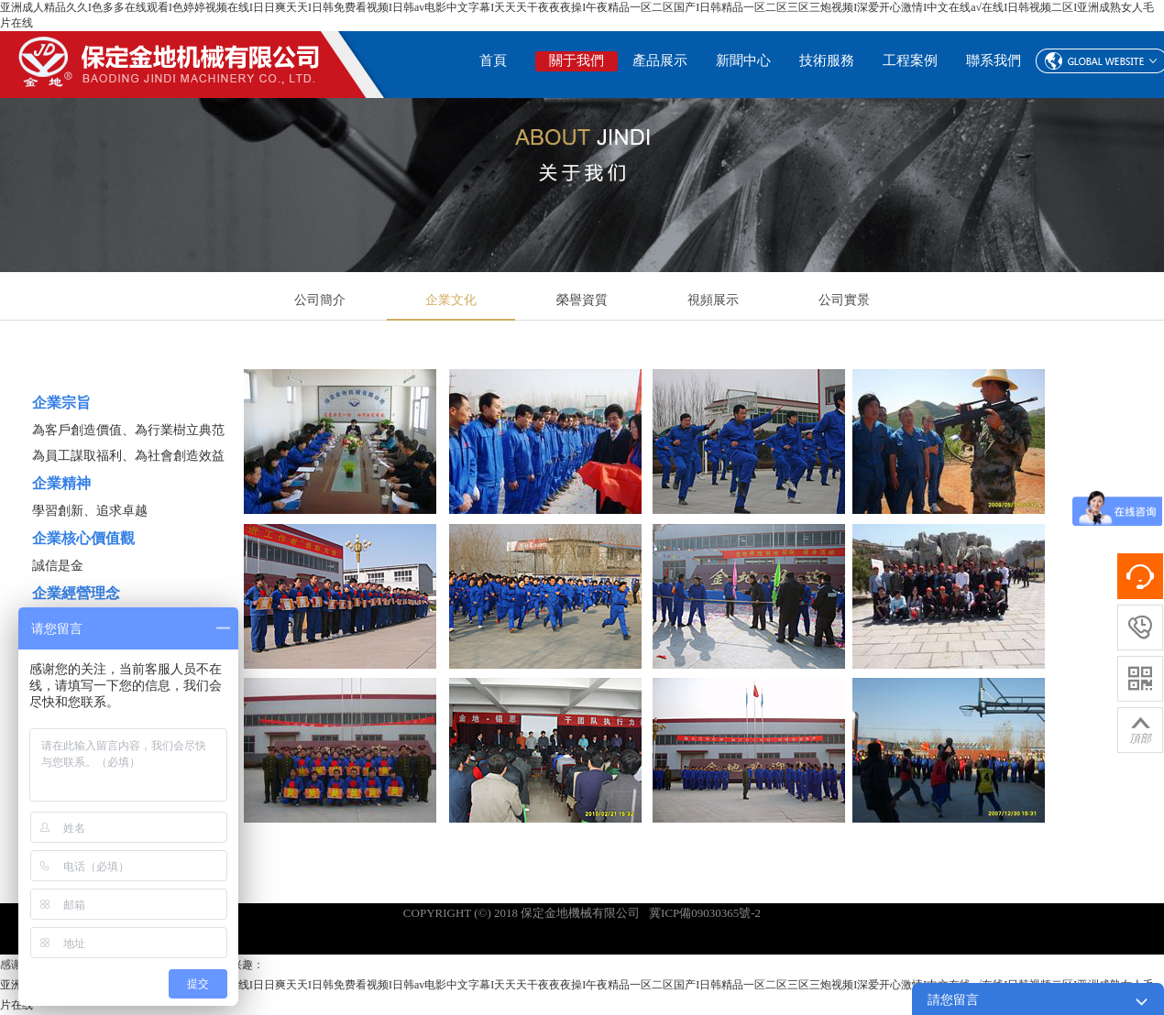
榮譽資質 (582, 300)
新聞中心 (743, 60)
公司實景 (844, 300)
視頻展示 (713, 300)
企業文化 (451, 300)
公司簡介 (320, 300)
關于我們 (576, 60)
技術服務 (826, 60)
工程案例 (910, 60)
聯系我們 (993, 60)
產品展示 (659, 60)
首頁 (493, 60)
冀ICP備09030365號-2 (705, 913)
